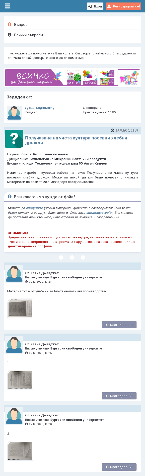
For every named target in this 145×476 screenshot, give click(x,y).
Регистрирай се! (123, 6)
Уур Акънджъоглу (39, 108)
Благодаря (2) (119, 325)
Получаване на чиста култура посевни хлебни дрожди (76, 140)
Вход (95, 6)
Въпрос (18, 24)
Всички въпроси (25, 35)
